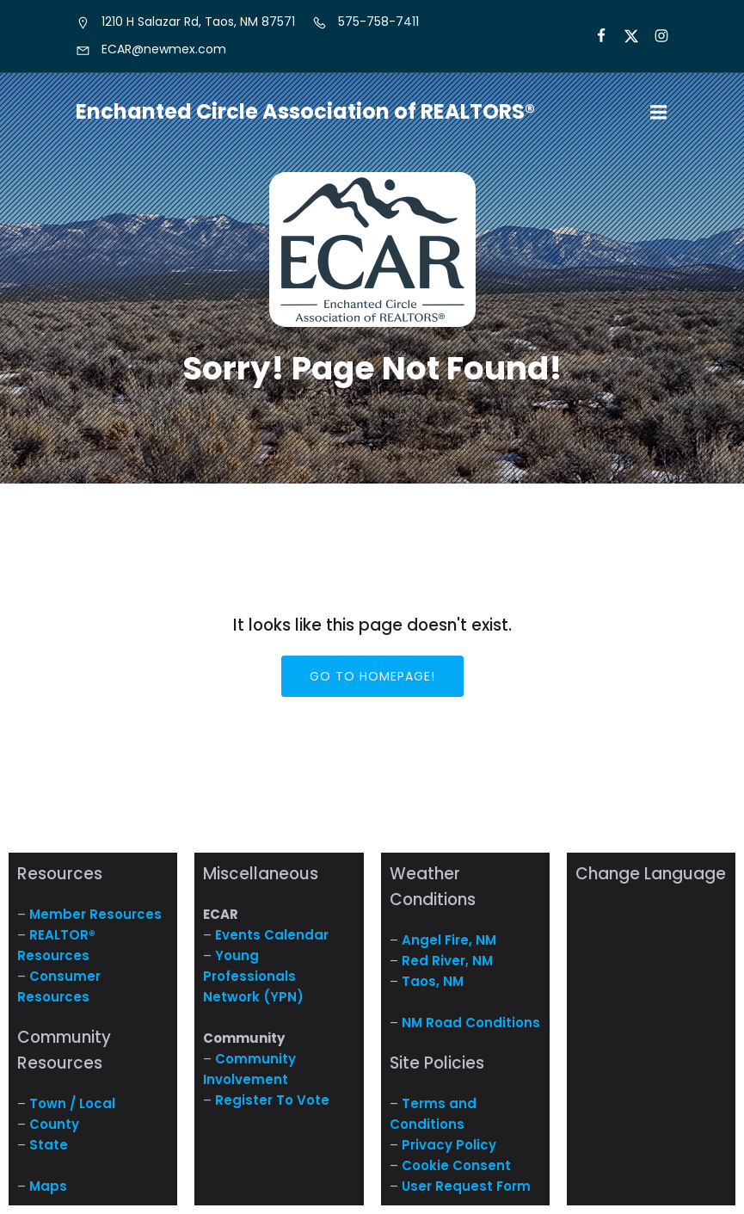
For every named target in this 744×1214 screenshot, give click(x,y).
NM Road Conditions (471, 1023)
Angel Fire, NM (449, 940)
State (48, 1145)
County (54, 1124)
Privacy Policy (449, 1145)
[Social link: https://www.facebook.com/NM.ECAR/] (594, 36)
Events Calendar (272, 935)
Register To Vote (272, 1100)
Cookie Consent (456, 1165)
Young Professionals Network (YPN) (253, 976)
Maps (48, 1186)
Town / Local (72, 1103)
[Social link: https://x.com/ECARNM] (624, 36)
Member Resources (95, 914)
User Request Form (466, 1186)
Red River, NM (447, 961)
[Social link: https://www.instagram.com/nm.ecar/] (654, 36)
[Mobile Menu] (659, 112)
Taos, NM (433, 981)
